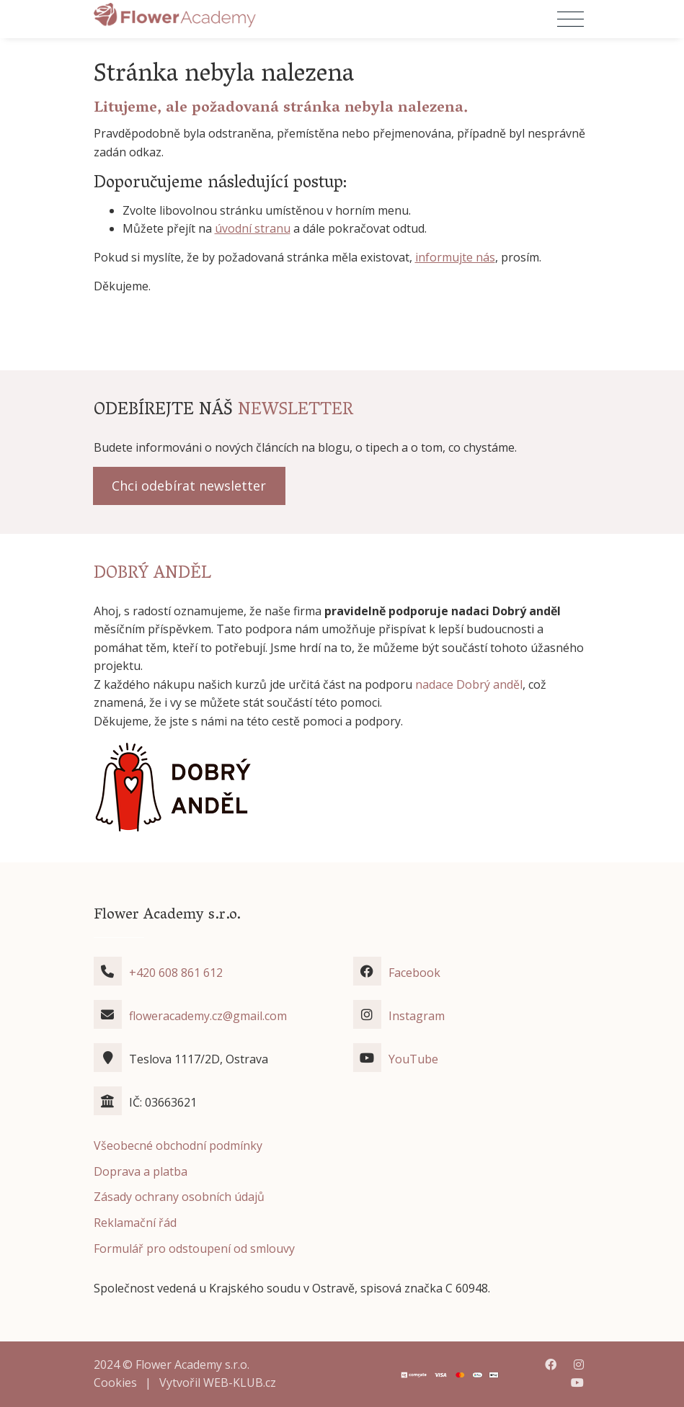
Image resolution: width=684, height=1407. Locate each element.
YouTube (413, 1059)
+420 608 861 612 (176, 973)
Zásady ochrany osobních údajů (179, 1197)
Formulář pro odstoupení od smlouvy (194, 1248)
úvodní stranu (252, 228)
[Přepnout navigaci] (570, 19)
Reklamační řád (135, 1222)
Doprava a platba (140, 1171)
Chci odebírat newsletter (189, 485)
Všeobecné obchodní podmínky (178, 1145)
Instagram (416, 1016)
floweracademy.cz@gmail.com (208, 1016)
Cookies (115, 1382)
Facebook (414, 973)
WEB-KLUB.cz (239, 1382)
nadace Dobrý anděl (469, 684)
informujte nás (455, 257)
